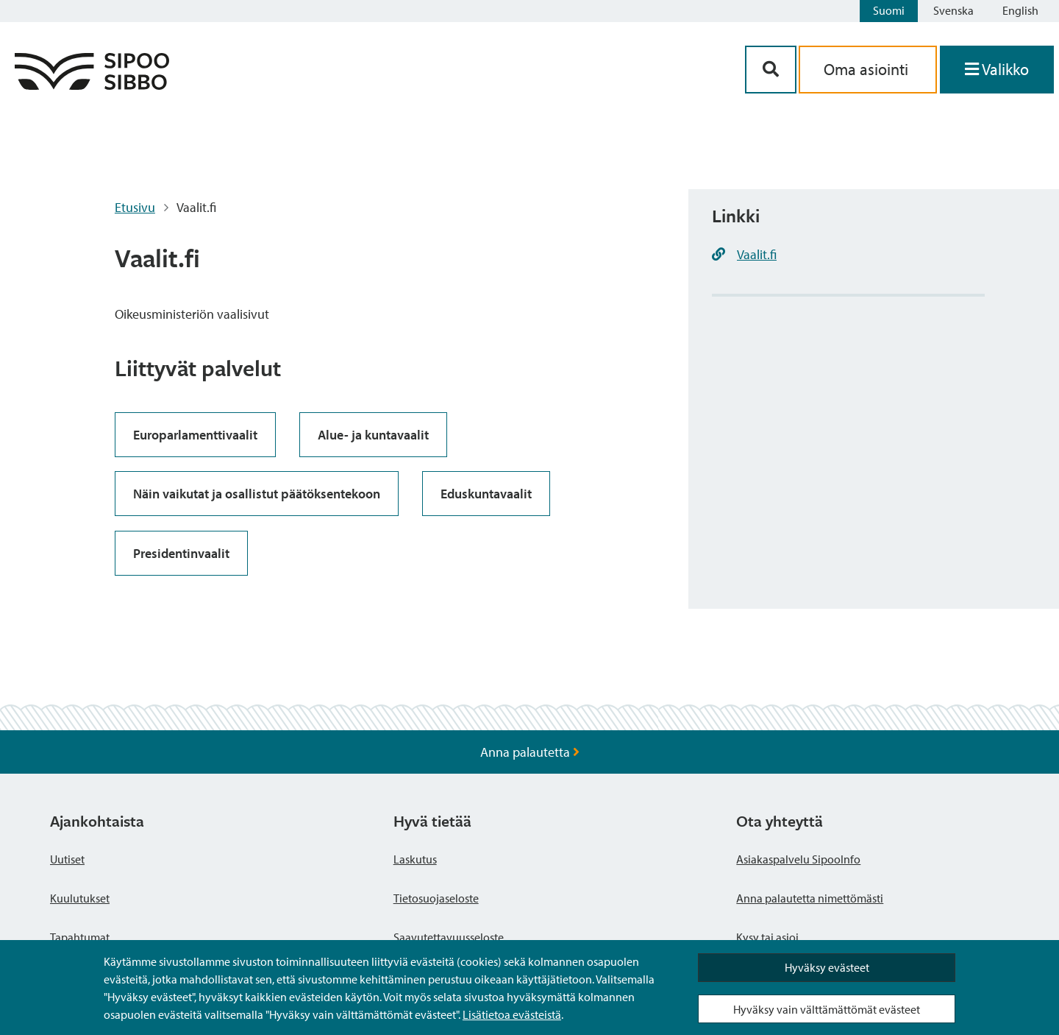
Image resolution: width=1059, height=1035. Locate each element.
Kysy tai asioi (767, 937)
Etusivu (135, 207)
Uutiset (67, 859)
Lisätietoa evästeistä (512, 1014)
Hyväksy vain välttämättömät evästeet (826, 1009)
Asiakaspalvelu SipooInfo (798, 859)
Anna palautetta (530, 752)
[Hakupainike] (770, 69)
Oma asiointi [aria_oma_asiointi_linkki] (868, 69)
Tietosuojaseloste (436, 898)
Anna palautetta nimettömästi (809, 898)
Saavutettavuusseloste (448, 937)
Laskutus (415, 859)
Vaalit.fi (757, 254)
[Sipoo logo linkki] (92, 85)
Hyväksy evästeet (827, 967)
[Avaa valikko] (997, 69)
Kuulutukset (80, 898)
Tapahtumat (80, 937)
